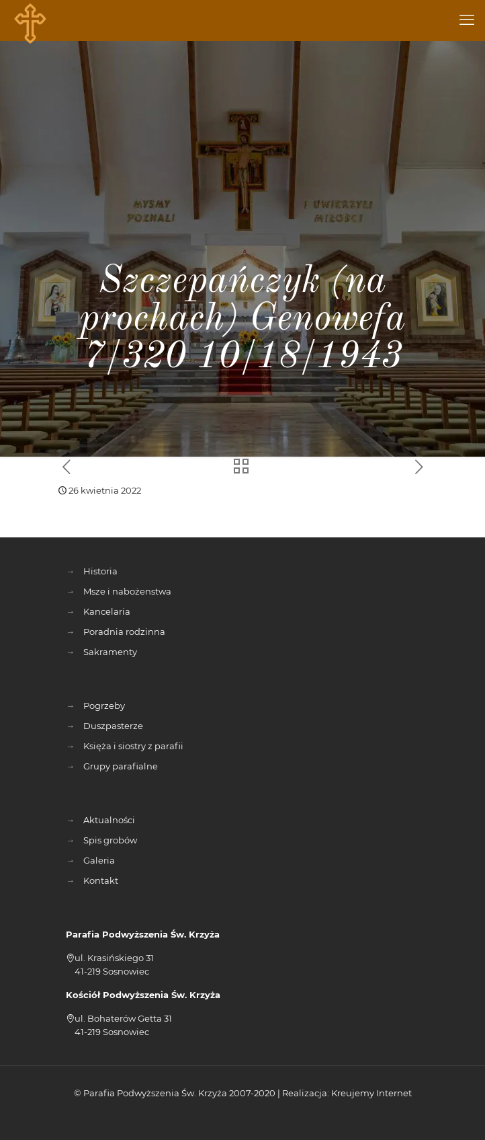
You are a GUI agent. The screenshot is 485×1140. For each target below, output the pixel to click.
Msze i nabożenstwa (127, 591)
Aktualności (109, 819)
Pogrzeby (104, 705)
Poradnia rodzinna (124, 631)
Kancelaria (106, 611)
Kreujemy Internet (371, 1093)
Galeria (99, 860)
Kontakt (100, 880)
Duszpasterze (113, 725)
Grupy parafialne (120, 766)
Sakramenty (110, 651)
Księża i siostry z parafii (133, 745)
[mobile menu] (466, 20)
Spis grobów (110, 840)
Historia (100, 571)
